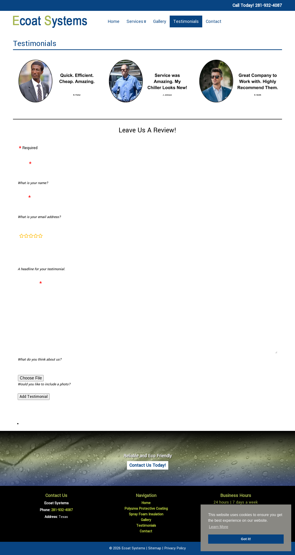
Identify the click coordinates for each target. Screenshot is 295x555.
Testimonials (186, 21)
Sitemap (154, 548)
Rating (23, 229)
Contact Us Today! (147, 465)
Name (23, 163)
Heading (25, 250)
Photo (23, 371)
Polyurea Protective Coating (146, 508)
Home (113, 21)
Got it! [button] (246, 539)
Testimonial (28, 283)
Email (22, 197)
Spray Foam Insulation (146, 514)
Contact (213, 21)
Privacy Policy (175, 548)
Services (134, 21)
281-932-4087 (62, 510)
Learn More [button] (218, 527)
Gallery (159, 21)
